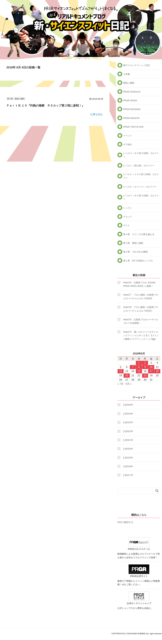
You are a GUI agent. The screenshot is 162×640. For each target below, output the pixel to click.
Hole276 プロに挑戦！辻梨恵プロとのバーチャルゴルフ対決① (140, 309)
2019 (127, 457)
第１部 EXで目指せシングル (138, 260)
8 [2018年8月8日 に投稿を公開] (139, 367)
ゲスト (126, 225)
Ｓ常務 (126, 74)
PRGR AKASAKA (132, 109)
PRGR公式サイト (139, 570)
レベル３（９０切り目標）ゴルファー (141, 155)
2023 (127, 422)
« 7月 (120, 384)
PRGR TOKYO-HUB (133, 127)
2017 (127, 475)
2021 (127, 440)
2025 (127, 404)
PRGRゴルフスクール (139, 543)
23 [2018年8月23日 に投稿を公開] (145, 375)
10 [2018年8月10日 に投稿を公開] (151, 367)
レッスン (127, 208)
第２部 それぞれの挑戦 (135, 251)
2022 (127, 431)
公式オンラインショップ (139, 598)
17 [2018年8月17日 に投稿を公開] (151, 371)
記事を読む (96, 114)
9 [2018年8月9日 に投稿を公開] (145, 367)
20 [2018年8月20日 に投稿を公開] (126, 375)
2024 (127, 413)
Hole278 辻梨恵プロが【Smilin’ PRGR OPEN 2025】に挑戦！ (139, 284)
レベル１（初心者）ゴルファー (138, 165)
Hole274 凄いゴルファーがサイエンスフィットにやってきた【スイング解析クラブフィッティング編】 (141, 335)
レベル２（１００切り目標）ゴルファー (141, 176)
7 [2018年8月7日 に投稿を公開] (133, 367)
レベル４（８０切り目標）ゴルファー (141, 197)
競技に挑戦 (128, 83)
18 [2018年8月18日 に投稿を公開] (157, 371)
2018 (127, 466)
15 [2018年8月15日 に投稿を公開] (138, 371)
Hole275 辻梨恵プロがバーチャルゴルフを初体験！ (140, 321)
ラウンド (127, 216)
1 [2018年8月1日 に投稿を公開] (139, 362)
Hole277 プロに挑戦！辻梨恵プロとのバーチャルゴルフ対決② (140, 296)
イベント (127, 135)
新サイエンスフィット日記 (136, 65)
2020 (127, 448)
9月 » (129, 384)
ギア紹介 (127, 144)
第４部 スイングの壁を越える (138, 234)
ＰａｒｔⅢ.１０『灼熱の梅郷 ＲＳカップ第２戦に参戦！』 (45, 105)
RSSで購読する (125, 522)
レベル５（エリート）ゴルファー (140, 186)
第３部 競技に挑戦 (15, 99)
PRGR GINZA (130, 100)
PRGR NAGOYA (131, 118)
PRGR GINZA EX (132, 91)
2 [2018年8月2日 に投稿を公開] (145, 362)
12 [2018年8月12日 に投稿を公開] (120, 371)
